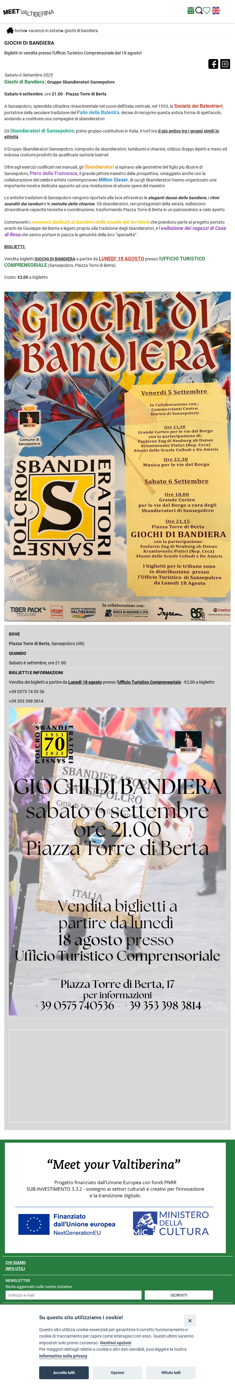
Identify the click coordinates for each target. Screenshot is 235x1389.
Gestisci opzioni (115, 1343)
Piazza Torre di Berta (29, 643)
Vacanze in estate (45, 30)
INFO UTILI (15, 1268)
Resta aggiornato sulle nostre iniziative (39, 1286)
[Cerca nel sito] (199, 10)
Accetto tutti (64, 1372)
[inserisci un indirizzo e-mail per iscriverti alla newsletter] (74, 1295)
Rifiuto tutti (171, 1372)
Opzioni (117, 1372)
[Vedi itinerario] (207, 10)
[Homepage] (28, 11)
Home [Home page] (15, 30)
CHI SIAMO (16, 1262)
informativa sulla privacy (63, 1356)
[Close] (190, 1320)
